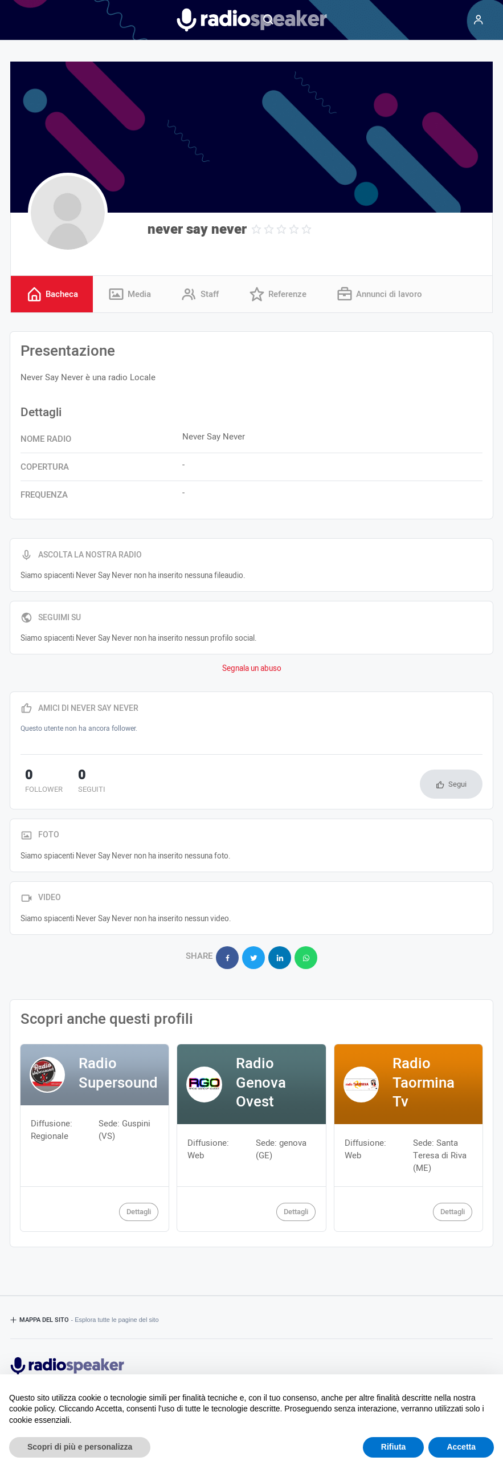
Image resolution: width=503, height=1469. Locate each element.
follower (39, 782)
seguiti (77, 782)
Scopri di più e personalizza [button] (79, 1446)
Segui (457, 784)
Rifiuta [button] (393, 1446)
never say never (197, 229)
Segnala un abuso (251, 669)
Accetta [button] (461, 1446)
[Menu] (478, 20)
